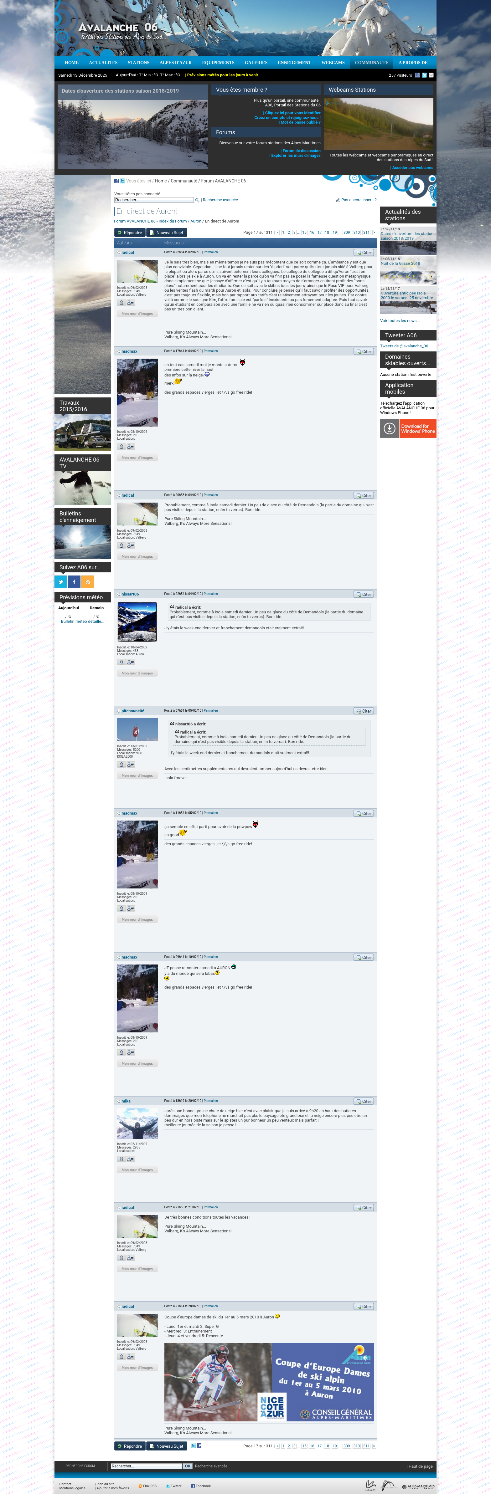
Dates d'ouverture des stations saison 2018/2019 (408, 236)
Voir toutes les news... (400, 320)
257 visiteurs (400, 75)
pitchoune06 (132, 711)
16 (312, 232)
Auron (195, 221)
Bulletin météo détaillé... (83, 621)
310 (357, 232)
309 (347, 232)
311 (366, 232)
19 (335, 232)
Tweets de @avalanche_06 (404, 346)
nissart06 (130, 594)
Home (161, 180)
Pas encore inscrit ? (359, 199)
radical (127, 252)
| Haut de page (420, 1466)
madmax (129, 351)
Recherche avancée (220, 199)
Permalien (211, 252)
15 (304, 232)
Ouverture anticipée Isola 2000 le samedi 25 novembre (407, 295)
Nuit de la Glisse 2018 (400, 263)
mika (126, 1101)
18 (327, 232)
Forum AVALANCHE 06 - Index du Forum (150, 221)
